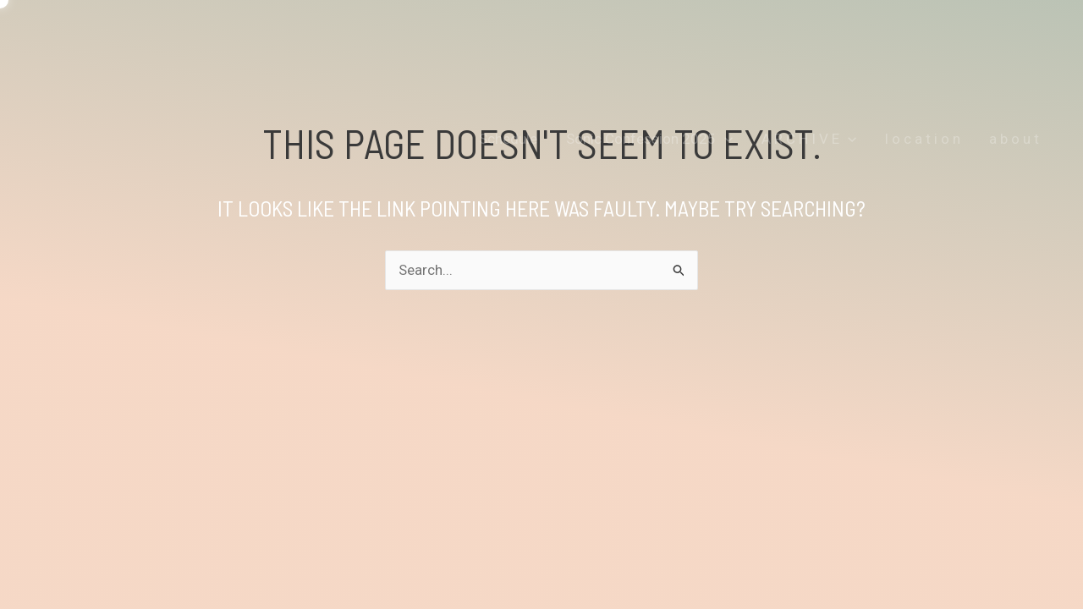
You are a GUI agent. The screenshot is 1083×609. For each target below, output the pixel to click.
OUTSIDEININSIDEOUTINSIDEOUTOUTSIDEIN (278, 62)
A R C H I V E (808, 138)
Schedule (508, 138)
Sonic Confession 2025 (649, 138)
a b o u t (1014, 138)
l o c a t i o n (922, 138)
